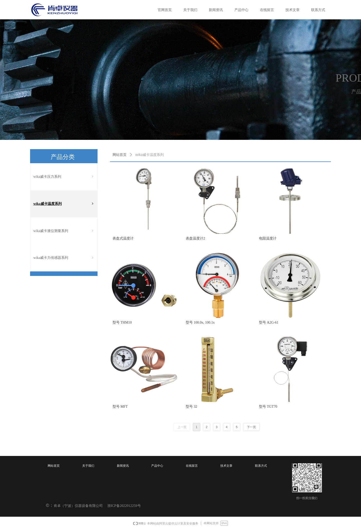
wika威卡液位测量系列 (63, 231)
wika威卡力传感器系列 (63, 257)
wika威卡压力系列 (63, 176)
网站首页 (120, 155)
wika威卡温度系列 (63, 203)
